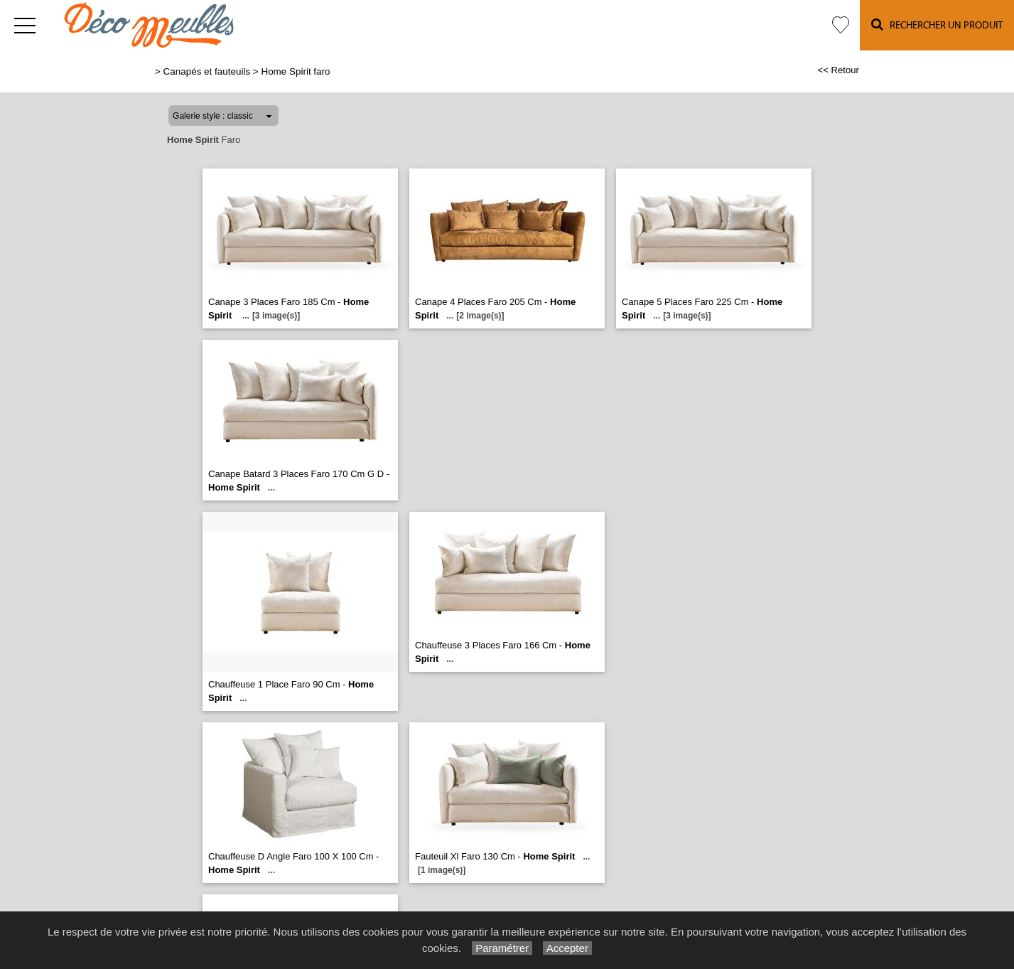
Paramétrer (502, 948)
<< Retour (838, 70)
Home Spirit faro (295, 71)
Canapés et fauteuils (207, 71)
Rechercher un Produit (937, 24)
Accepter (567, 948)
